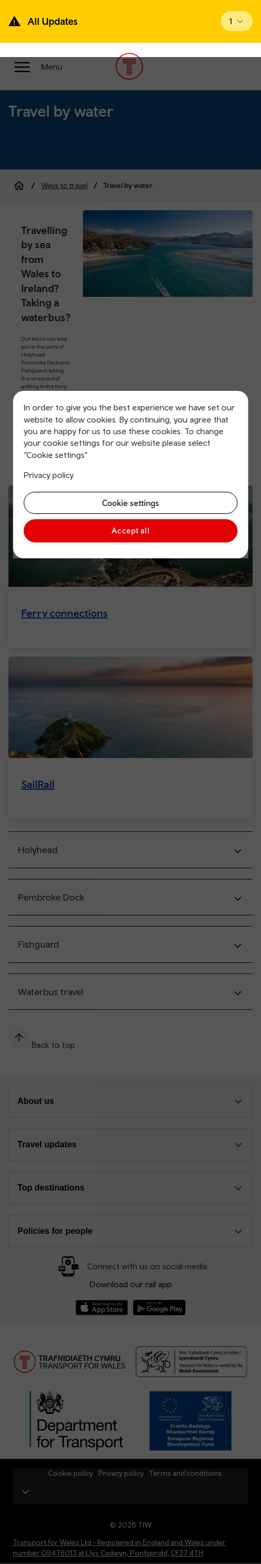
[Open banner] (237, 21)
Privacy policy (48, 475)
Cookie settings (130, 503)
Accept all (130, 530)
